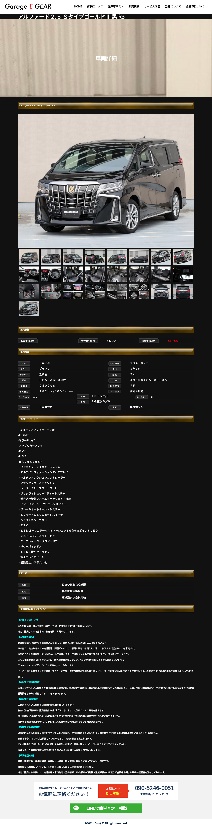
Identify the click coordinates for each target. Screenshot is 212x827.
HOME (78, 6)
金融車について (195, 6)
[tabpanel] (106, 181)
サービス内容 (152, 6)
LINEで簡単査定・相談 (107, 808)
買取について (95, 6)
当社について (173, 6)
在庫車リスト (116, 6)
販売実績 (134, 6)
